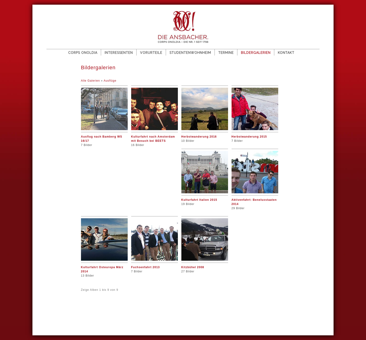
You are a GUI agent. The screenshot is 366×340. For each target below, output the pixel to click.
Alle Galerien (91, 80)
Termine (226, 53)
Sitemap (55, 312)
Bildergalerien (256, 53)
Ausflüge (110, 80)
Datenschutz (101, 312)
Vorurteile (151, 53)
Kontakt (286, 53)
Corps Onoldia (82, 53)
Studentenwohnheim (190, 53)
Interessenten (119, 53)
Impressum (76, 312)
